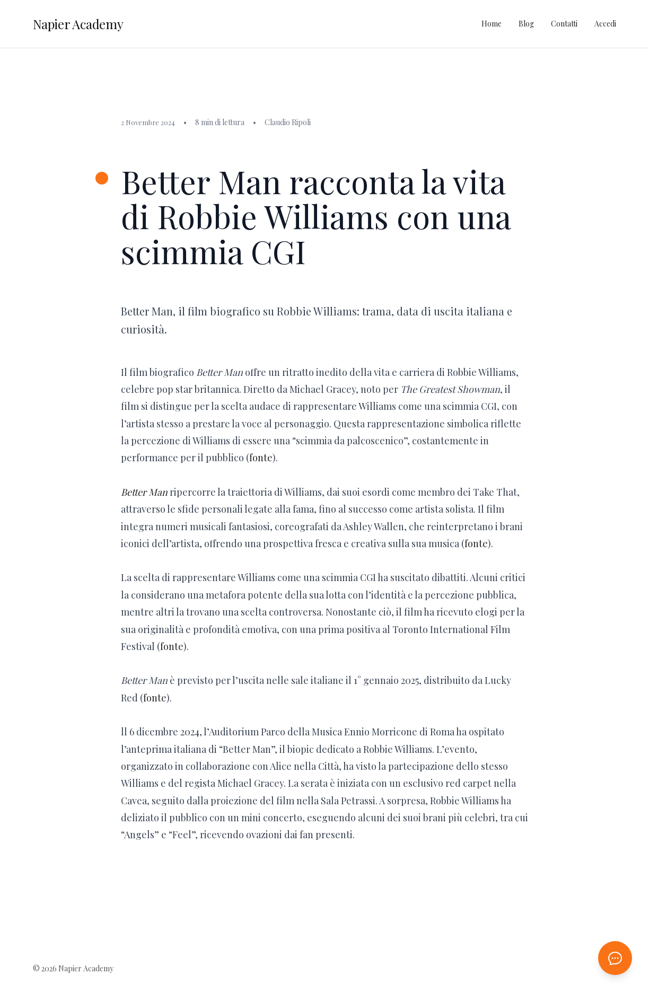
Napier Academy (78, 23)
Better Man (144, 492)
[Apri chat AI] (615, 958)
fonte (261, 457)
